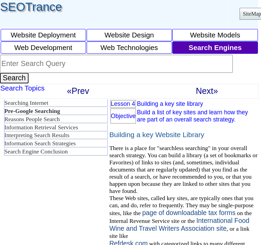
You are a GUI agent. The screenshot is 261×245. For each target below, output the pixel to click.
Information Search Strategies (40, 143)
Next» (207, 91)
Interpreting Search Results (37, 135)
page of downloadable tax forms (188, 212)
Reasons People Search (32, 119)
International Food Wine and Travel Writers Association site (179, 224)
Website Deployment (43, 35)
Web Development (43, 47)
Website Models (215, 35)
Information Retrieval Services (41, 127)
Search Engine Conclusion (36, 151)
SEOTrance (31, 6)
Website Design (129, 35)
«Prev (78, 91)
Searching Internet (26, 102)
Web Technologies (129, 47)
